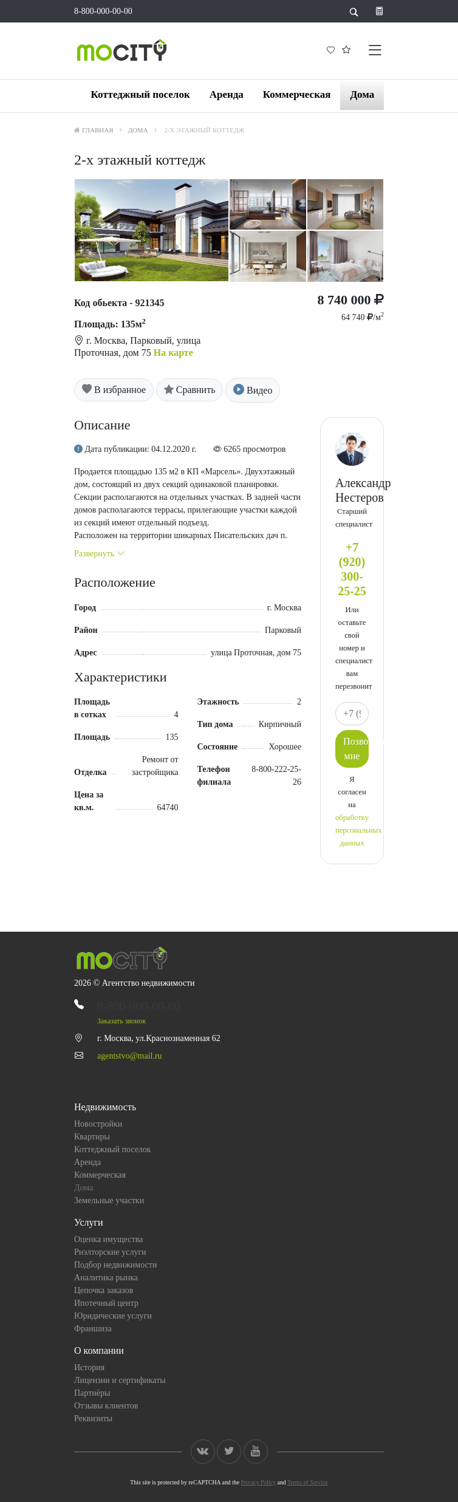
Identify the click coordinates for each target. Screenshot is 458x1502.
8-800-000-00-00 (103, 11)
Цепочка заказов (103, 1290)
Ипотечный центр (106, 1303)
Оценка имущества (108, 1239)
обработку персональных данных (358, 830)
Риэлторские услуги (110, 1252)
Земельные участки (109, 1200)
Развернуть (99, 553)
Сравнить (190, 389)
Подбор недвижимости (115, 1264)
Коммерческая (297, 94)
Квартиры (92, 1136)
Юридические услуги (113, 1315)
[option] (229, 230)
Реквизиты (93, 1418)
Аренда (227, 94)
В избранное (114, 389)
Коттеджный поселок (140, 94)
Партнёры (92, 1393)
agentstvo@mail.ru (129, 1055)
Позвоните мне (356, 748)
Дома (362, 94)
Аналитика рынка (106, 1277)
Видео (252, 390)
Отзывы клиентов (106, 1405)
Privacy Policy (258, 1482)
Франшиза (93, 1328)
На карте (173, 352)
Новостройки (98, 1123)
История (89, 1367)
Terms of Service (307, 1482)
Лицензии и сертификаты (120, 1380)
